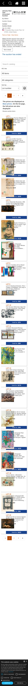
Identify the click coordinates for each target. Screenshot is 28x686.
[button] (14, 680)
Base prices (7, 104)
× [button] (26, 661)
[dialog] (14, 673)
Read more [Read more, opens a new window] (11, 671)
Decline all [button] (20, 683)
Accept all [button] (7, 683)
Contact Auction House (6, 25)
